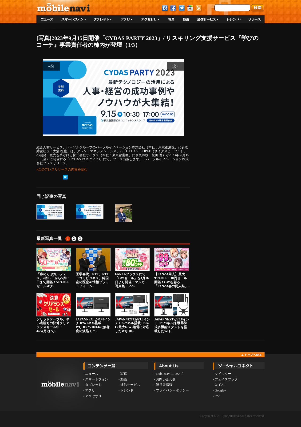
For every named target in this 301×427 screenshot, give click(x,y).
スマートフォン (96, 379)
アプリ (90, 390)
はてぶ (220, 385)
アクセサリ (93, 396)
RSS (218, 396)
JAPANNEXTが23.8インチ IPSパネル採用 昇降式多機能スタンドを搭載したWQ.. (171, 313)
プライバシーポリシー (172, 390)
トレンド (127, 390)
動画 (123, 379)
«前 (51, 66)
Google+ (220, 390)
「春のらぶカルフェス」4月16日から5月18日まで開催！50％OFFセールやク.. (53, 268)
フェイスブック (226, 379)
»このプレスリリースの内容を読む (61, 169)
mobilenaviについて (170, 373)
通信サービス (130, 385)
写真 (123, 373)
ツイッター (223, 373)
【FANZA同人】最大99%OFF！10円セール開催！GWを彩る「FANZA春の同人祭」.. (172, 268)
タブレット (93, 385)
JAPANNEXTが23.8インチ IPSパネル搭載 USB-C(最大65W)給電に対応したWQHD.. (132, 313)
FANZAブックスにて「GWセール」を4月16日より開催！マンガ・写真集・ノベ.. (132, 268)
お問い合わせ (166, 379)
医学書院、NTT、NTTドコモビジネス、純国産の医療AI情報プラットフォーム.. (93, 268)
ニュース (91, 373)
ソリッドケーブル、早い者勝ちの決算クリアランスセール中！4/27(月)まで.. (53, 313)
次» (175, 66)
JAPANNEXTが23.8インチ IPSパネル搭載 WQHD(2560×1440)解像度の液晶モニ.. (93, 313)
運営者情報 (164, 385)
